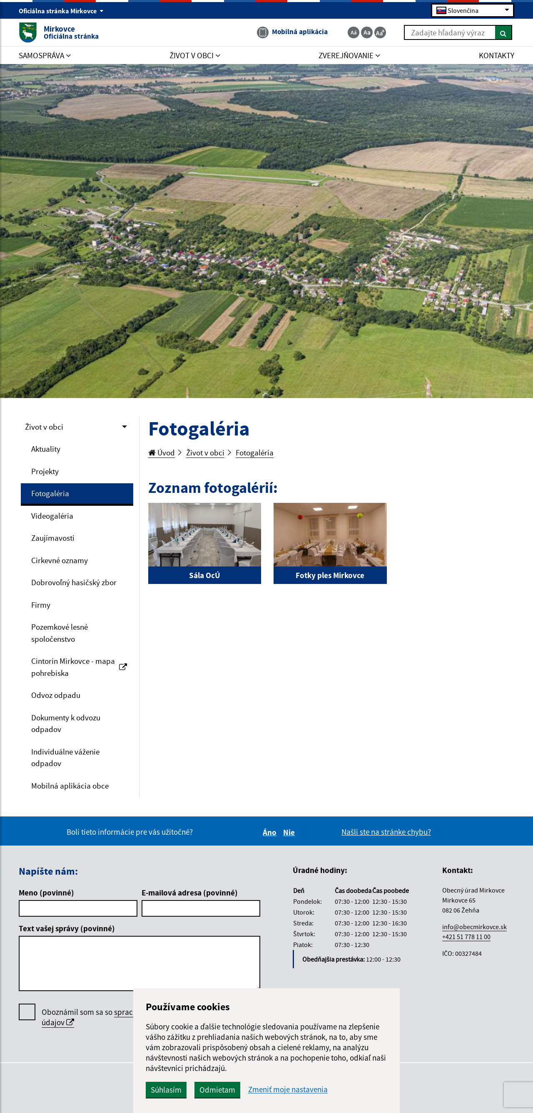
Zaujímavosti (53, 538)
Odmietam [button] (217, 1090)
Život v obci (44, 427)
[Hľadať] (503, 32)
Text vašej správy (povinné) (67, 928)
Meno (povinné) (46, 893)
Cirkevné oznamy (59, 560)
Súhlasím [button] (166, 1090)
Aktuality (45, 449)
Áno (271, 832)
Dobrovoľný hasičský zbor (74, 582)
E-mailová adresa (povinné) (190, 893)
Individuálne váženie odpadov (65, 758)
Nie (290, 832)
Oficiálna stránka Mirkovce (61, 11)
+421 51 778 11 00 (466, 936)
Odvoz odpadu (55, 695)
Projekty (45, 471)
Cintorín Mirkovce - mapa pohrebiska (79, 667)
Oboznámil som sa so (117, 1017)
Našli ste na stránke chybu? (386, 832)
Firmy (40, 605)
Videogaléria (52, 516)
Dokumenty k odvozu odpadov (65, 723)
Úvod (161, 453)
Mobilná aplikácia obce (70, 786)
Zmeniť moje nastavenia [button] (288, 1089)
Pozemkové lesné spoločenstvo (59, 633)
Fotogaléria (50, 493)
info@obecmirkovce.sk (474, 927)
